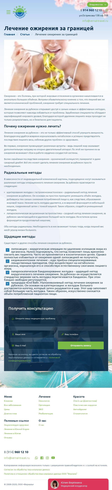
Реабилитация (46, 413)
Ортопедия (44, 405)
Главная (9, 34)
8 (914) (16, 451)
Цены (7, 409)
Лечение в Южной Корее (16, 429)
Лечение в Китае (12, 433)
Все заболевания (12, 405)
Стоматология (80, 413)
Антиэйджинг (80, 409)
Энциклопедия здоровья (16, 425)
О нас (41, 425)
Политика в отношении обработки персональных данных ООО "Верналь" (40, 474)
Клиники (8, 401)
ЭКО (41, 409)
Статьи (25, 34)
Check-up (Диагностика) (85, 401)
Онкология (44, 401)
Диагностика (10, 413)
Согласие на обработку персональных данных (27, 469)
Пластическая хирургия (85, 405)
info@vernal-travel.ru (95, 20)
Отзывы (8, 437)
